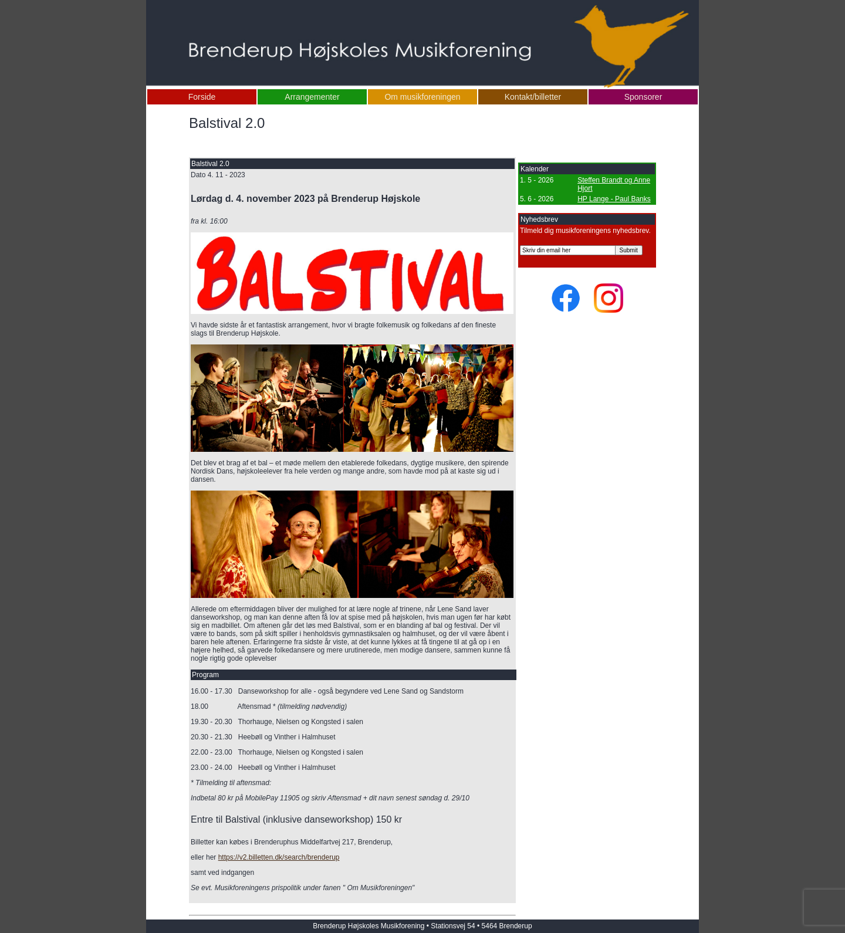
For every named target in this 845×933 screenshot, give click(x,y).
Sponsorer (643, 97)
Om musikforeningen (422, 97)
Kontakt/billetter (533, 97)
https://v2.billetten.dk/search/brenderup (279, 857)
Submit (629, 250)
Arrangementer (312, 97)
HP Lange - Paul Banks (614, 199)
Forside (202, 97)
